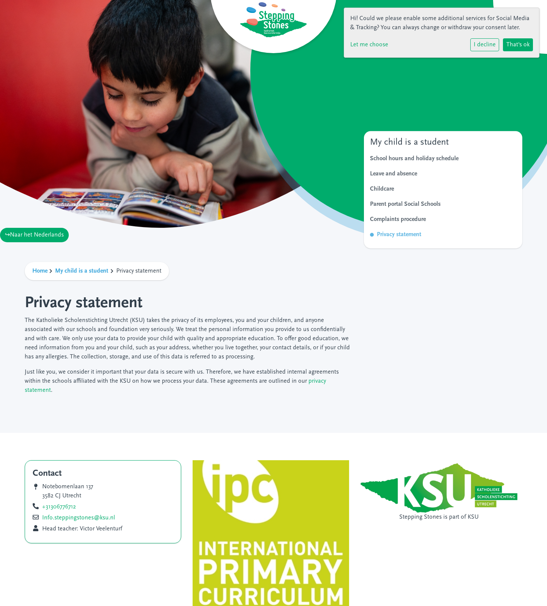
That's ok (518, 45)
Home (39, 271)
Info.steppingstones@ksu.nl (78, 518)
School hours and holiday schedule (414, 159)
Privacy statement (399, 235)
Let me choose (369, 45)
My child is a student (81, 271)
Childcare (382, 189)
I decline (485, 45)
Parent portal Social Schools (405, 204)
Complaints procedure (398, 219)
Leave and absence (393, 174)
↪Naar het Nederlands (34, 235)
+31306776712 (59, 507)
